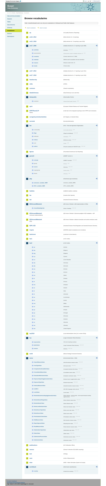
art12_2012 (32, 37)
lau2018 (31, 333)
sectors (36, 348)
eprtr (30, 106)
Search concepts (43, 27)
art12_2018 (32, 41)
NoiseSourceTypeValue (40, 410)
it (34, 291)
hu (34, 284)
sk (34, 325)
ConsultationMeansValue (40, 372)
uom (30, 458)
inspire (31, 230)
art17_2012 (32, 71)
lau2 (30, 243)
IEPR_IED (32, 225)
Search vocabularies (31, 27)
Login (85, 1)
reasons (36, 62)
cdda (31, 84)
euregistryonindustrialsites (37, 117)
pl (34, 309)
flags (35, 133)
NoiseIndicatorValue (39, 403)
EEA (14, 1)
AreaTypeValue (38, 365)
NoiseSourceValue (38, 413)
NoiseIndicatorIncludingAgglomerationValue (45, 395)
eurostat (32, 121)
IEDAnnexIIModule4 (35, 219)
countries (36, 56)
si (34, 322)
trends (35, 66)
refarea (36, 139)
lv (34, 300)
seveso (31, 449)
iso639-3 (36, 388)
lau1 (30, 238)
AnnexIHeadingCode (39, 208)
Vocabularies (11, 30)
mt (34, 303)
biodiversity (33, 79)
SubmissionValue (38, 440)
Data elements (11, 24)
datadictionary (34, 92)
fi (34, 278)
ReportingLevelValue (39, 423)
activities (36, 49)
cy (34, 256)
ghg (30, 178)
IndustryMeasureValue (39, 385)
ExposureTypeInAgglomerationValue (43, 378)
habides (31, 191)
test (30, 454)
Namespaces (10, 36)
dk (34, 266)
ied (30, 199)
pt (34, 313)
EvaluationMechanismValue (41, 375)
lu (34, 297)
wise (30, 462)
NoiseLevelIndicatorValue (40, 406)
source (36, 166)
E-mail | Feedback (12, 481)
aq (30, 32)
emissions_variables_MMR (41, 182)
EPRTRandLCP (34, 110)
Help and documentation (13, 16)
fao (30, 125)
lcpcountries (37, 342)
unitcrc (36, 146)
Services (9, 33)
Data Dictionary (19, 12)
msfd (31, 353)
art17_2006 (32, 45)
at (34, 247)
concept (36, 160)
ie (34, 287)
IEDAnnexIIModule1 (35, 204)
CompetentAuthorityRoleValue (41, 368)
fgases (31, 151)
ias (30, 195)
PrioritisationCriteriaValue (40, 416)
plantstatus (37, 345)
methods (36, 59)
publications (33, 445)
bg (34, 253)
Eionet (13, 12)
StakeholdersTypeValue (40, 430)
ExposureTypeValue (39, 382)
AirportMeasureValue (39, 362)
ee (34, 269)
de (34, 262)
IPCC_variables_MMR (39, 186)
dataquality (32, 97)
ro (34, 316)
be (34, 250)
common (32, 88)
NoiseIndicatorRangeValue (40, 400)
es (34, 275)
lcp (30, 338)
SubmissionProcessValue (40, 436)
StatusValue (37, 433)
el (34, 272)
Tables (9, 21)
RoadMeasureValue (39, 426)
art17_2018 (32, 75)
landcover (32, 234)
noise (31, 358)
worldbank (32, 467)
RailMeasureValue (38, 420)
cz (34, 259)
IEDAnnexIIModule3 (35, 213)
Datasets (9, 19)
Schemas (9, 27)
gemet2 (31, 156)
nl (34, 306)
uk (34, 328)
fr (34, 281)
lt (34, 294)
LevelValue (37, 392)
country (36, 471)
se (34, 319)
